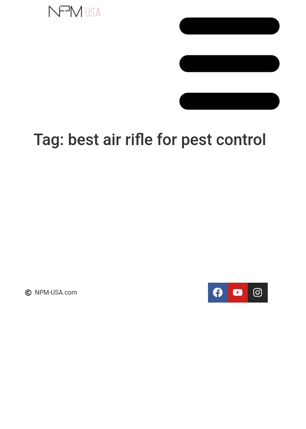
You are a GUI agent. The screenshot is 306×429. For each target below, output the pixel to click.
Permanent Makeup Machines (148, 367)
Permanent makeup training (145, 410)
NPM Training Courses (137, 183)
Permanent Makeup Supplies (146, 303)
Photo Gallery (125, 420)
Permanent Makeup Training (146, 246)
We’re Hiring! (123, 391)
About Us (119, 231)
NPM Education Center (138, 193)
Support (117, 212)
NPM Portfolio (126, 202)
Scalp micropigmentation (141, 256)
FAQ (112, 382)
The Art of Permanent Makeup (148, 313)
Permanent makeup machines (148, 401)
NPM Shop (121, 174)
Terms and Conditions (137, 221)
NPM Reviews (125, 164)
